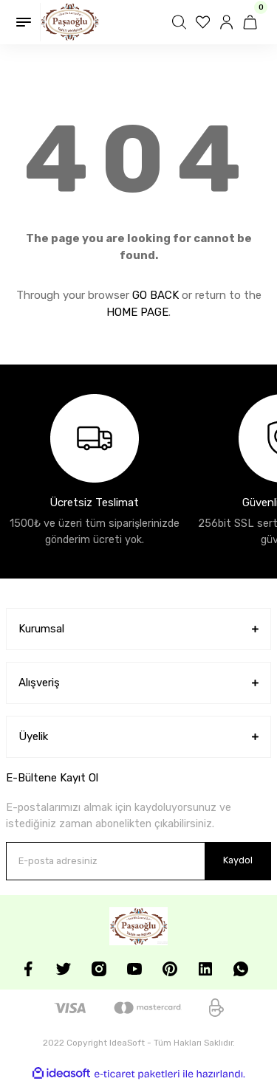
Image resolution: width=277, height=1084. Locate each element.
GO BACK (155, 295)
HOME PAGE (137, 312)
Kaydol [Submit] (238, 860)
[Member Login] (228, 22)
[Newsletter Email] (138, 861)
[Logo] (70, 22)
